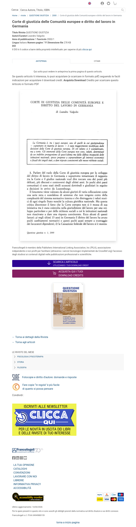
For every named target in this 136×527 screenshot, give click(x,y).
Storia (20, 362)
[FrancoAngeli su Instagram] (21, 458)
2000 (54, 15)
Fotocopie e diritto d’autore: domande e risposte (49, 377)
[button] (89, 3)
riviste (23, 15)
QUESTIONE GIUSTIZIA (39, 15)
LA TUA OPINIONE (23, 464)
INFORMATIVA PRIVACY (27, 484)
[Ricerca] (122, 10)
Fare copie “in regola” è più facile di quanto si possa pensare (41, 386)
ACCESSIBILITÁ (22, 488)
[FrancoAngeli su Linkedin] (17, 458)
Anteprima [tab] (41, 61)
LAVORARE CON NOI (25, 476)
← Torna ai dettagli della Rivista (30, 337)
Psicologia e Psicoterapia (30, 357)
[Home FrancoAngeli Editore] (23, 4)
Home (14, 15)
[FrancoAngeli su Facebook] (13, 458)
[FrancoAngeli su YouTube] (25, 458)
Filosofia (21, 367)
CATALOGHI (20, 468)
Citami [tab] (97, 61)
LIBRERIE (18, 480)
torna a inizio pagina (68, 522)
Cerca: (15, 9)
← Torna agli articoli (23, 342)
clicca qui (87, 49)
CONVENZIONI (21, 472)
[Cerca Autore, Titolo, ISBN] (69, 10)
